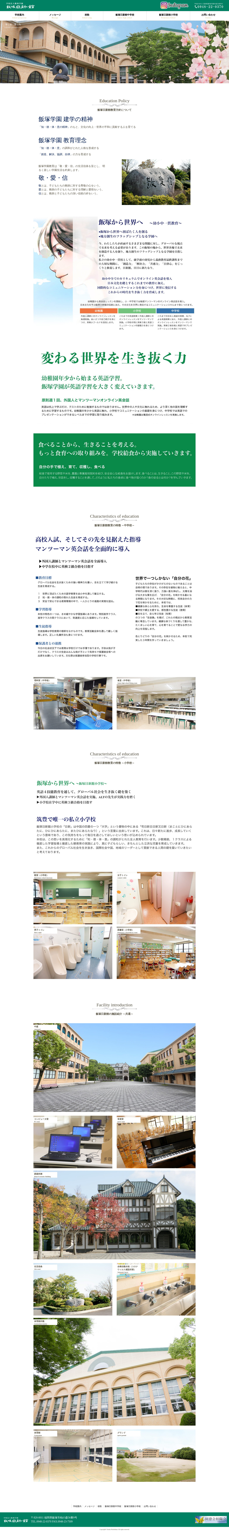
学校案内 (19, 16)
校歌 (87, 16)
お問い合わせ (208, 16)
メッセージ (55, 16)
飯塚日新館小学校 (168, 16)
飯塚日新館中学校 (125, 16)
